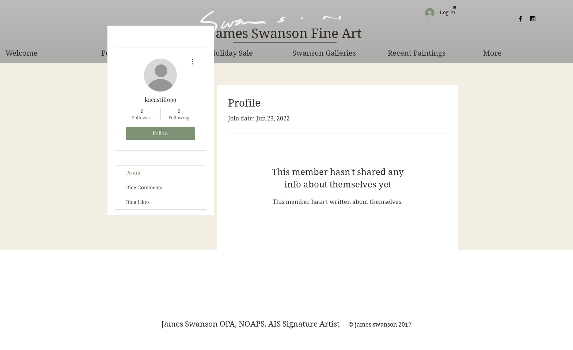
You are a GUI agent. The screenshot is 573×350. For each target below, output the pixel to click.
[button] (454, 7)
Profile (133, 172)
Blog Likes (137, 201)
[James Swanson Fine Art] (286, 34)
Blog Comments (144, 187)
